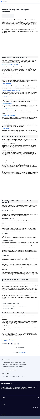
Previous (5, 340)
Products (20, 404)
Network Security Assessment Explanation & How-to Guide (14, 364)
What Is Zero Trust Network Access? (9, 370)
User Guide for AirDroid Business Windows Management (13, 376)
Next (12, 340)
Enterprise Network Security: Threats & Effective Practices (14, 362)
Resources (20, 401)
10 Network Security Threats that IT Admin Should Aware (13, 368)
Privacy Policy (20, 417)
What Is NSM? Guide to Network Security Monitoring (12, 366)
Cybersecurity (9, 5)
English (3, 415)
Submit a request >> (23, 352)
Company (20, 397)
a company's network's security (17, 28)
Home (3, 5)
